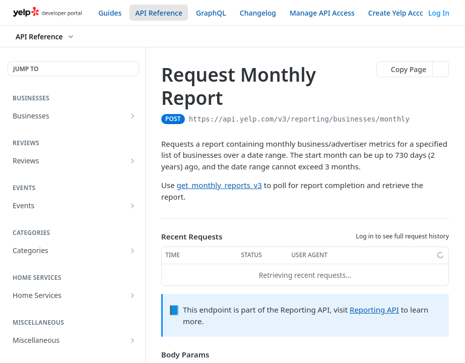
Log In (438, 13)
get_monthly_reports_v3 (219, 185)
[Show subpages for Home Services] (132, 295)
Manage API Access (322, 13)
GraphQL (211, 13)
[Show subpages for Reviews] (132, 161)
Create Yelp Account (402, 13)
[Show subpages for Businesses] (132, 116)
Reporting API (374, 310)
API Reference (158, 13)
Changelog (258, 13)
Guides (109, 13)
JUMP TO (25, 69)
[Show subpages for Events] (132, 206)
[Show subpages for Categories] (132, 251)
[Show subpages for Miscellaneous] (132, 340)
